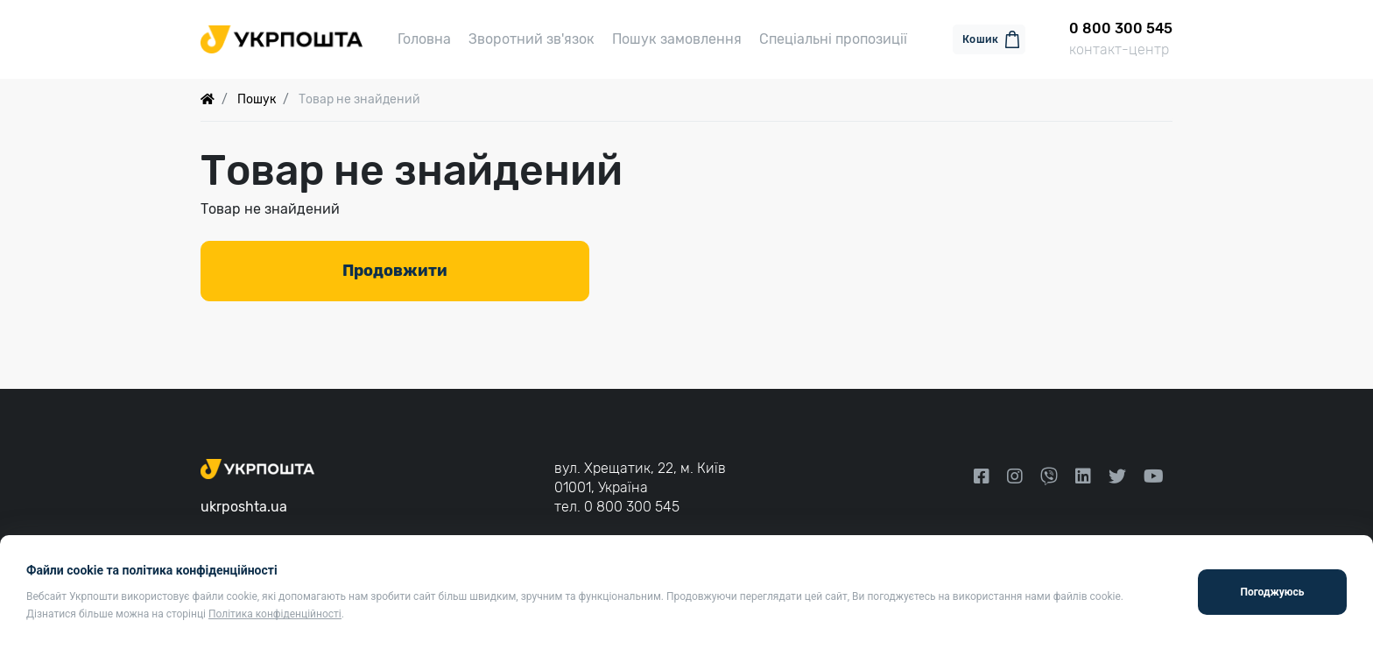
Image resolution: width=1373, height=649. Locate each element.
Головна (424, 39)
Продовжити (394, 270)
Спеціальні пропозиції (833, 39)
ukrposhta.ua (244, 506)
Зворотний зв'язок (531, 39)
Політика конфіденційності (274, 614)
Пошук (256, 99)
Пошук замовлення (677, 39)
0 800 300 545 (631, 506)
